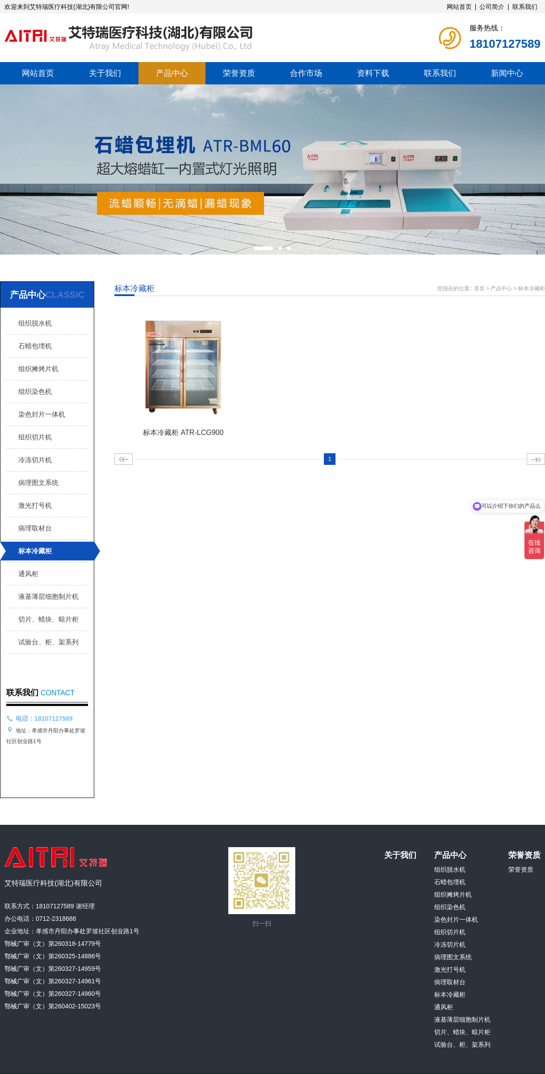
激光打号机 (35, 505)
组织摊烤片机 (38, 368)
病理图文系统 (38, 482)
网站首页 (459, 6)
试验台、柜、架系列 (48, 642)
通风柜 (28, 573)
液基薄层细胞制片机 (48, 596)
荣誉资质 (239, 73)
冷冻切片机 (35, 460)
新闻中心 (507, 73)
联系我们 (524, 6)
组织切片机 (35, 437)
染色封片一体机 (41, 414)
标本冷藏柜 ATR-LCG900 (183, 432)
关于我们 (105, 73)
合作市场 (306, 73)
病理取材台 (35, 528)
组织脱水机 (35, 323)
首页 (479, 288)
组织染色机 (35, 391)
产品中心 (172, 73)
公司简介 (491, 6)
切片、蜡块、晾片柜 (48, 619)
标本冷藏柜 (35, 551)
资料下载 (373, 73)
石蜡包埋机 (35, 346)
